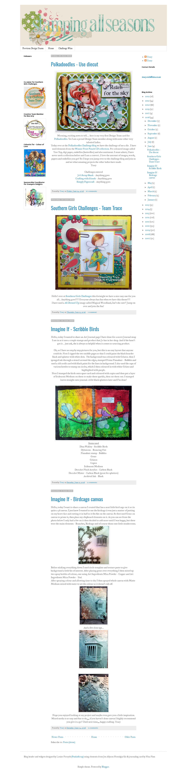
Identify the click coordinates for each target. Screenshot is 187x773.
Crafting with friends (85, 178)
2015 (147, 205)
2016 (147, 117)
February (152, 195)
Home (51, 48)
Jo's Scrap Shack (86, 175)
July (150, 142)
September (153, 133)
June (150, 146)
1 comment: (92, 312)
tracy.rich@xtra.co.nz (151, 77)
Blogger (105, 766)
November (153, 125)
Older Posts (130, 737)
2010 (147, 226)
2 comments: (92, 482)
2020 (147, 105)
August (151, 137)
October (152, 129)
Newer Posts (57, 737)
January (151, 199)
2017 (147, 113)
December (152, 121)
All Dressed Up (72, 302)
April (150, 187)
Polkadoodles (60, 138)
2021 (147, 100)
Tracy (149, 57)
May (150, 183)
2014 (147, 209)
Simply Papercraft (85, 181)
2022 (147, 96)
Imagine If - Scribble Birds (75, 329)
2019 (147, 109)
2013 (147, 213)
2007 (148, 238)
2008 (147, 234)
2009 (148, 230)
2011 (147, 221)
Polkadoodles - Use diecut (74, 64)
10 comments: (91, 191)
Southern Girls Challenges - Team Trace (86, 208)
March (151, 191)
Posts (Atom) (69, 742)
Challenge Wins (65, 48)
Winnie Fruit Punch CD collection (92, 148)
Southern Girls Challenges (79, 296)
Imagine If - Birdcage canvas (77, 499)
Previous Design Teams (33, 48)
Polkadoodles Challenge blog (82, 145)
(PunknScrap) (77, 756)
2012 (147, 217)
